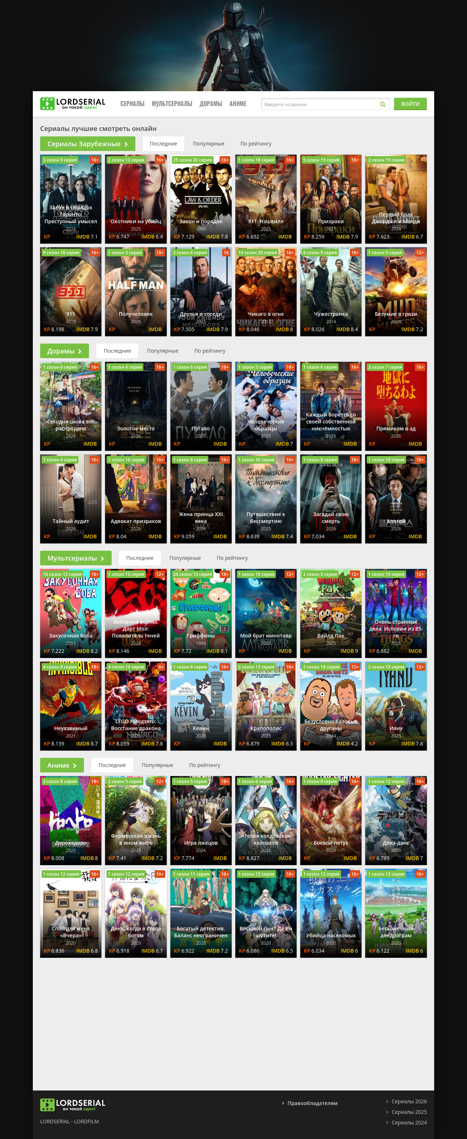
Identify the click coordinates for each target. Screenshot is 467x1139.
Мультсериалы (172, 104)
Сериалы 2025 (409, 1111)
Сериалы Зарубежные (87, 143)
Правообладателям (312, 1103)
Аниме (237, 104)
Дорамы (211, 104)
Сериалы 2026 (409, 1101)
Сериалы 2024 (409, 1122)
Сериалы (132, 104)
